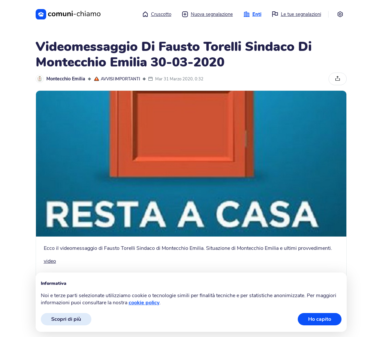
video (50, 261)
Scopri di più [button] (66, 319)
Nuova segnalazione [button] (207, 14)
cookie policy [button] (144, 302)
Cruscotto (156, 14)
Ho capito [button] (319, 319)
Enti (252, 14)
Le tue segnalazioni (296, 14)
